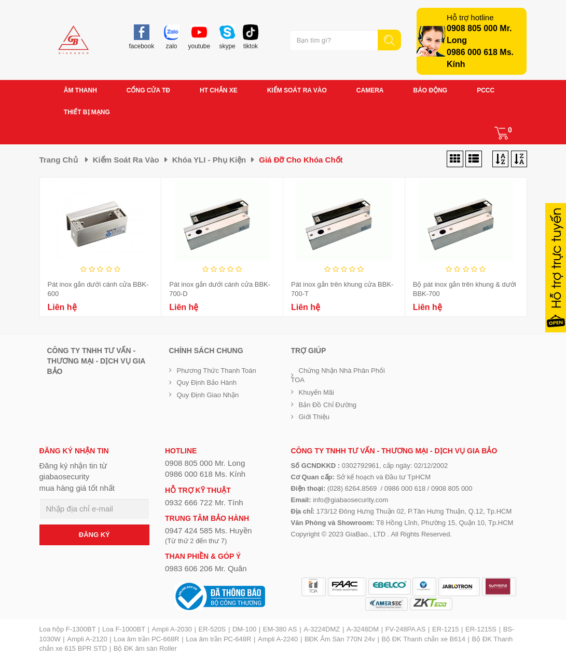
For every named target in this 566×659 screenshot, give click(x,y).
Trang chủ (58, 159)
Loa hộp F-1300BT (67, 629)
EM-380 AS (280, 629)
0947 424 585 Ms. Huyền (208, 530)
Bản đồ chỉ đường (328, 405)
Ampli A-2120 (87, 639)
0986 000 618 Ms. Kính (205, 473)
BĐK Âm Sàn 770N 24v (340, 639)
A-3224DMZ (321, 629)
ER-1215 (445, 629)
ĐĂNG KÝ (94, 535)
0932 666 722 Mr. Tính (204, 502)
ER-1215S (480, 629)
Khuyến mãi (316, 392)
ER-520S (212, 629)
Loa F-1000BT (123, 629)
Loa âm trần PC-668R (146, 639)
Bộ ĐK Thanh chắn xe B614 (423, 639)
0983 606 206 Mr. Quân (206, 568)
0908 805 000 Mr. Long (205, 463)
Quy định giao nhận (208, 395)
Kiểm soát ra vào (126, 159)
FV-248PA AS (405, 629)
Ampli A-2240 (278, 639)
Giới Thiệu (314, 417)
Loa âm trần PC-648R (218, 639)
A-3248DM (363, 629)
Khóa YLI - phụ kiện (209, 159)
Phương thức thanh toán (216, 370)
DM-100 (244, 629)
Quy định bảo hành (207, 382)
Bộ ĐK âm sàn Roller (145, 648)
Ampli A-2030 (172, 629)
